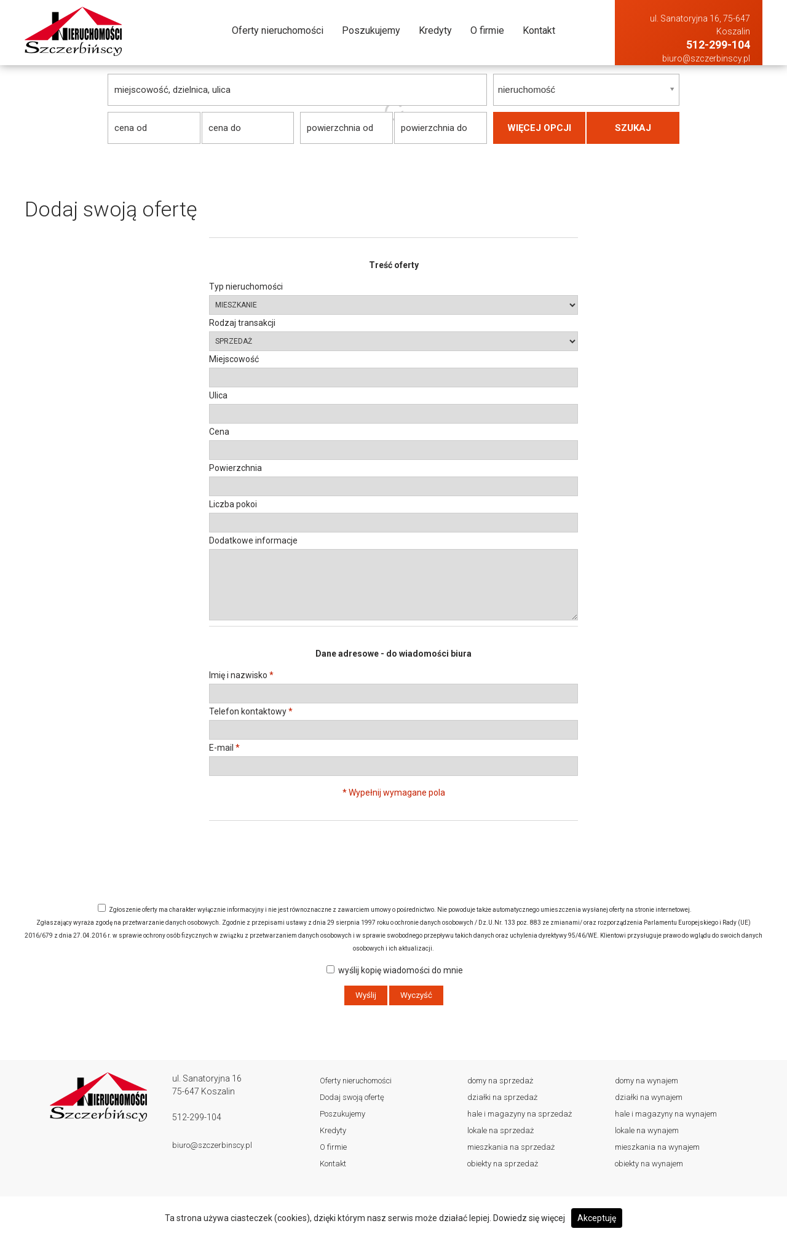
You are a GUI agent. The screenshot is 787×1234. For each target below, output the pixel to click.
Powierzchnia (235, 468)
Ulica (218, 395)
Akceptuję (596, 1218)
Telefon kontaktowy (251, 711)
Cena (219, 432)
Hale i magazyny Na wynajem (666, 1113)
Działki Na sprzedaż (502, 1097)
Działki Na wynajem (648, 1097)
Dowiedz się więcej (529, 1218)
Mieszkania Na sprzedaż (511, 1147)
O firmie (487, 30)
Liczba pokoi (233, 504)
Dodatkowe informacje (253, 540)
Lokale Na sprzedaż (500, 1130)
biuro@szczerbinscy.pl (706, 58)
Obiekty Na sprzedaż (502, 1163)
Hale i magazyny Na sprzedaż (519, 1113)
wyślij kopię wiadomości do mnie (394, 970)
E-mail (224, 748)
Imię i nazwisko (241, 675)
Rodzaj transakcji (242, 323)
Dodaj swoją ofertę (352, 1097)
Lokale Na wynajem (647, 1130)
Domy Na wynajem (646, 1080)
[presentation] (393, 838)
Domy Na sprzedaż (500, 1080)
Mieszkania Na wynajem (657, 1147)
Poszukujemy (371, 30)
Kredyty (435, 30)
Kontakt (539, 30)
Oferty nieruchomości (277, 30)
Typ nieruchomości (246, 286)
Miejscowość (234, 359)
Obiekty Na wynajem (649, 1163)
